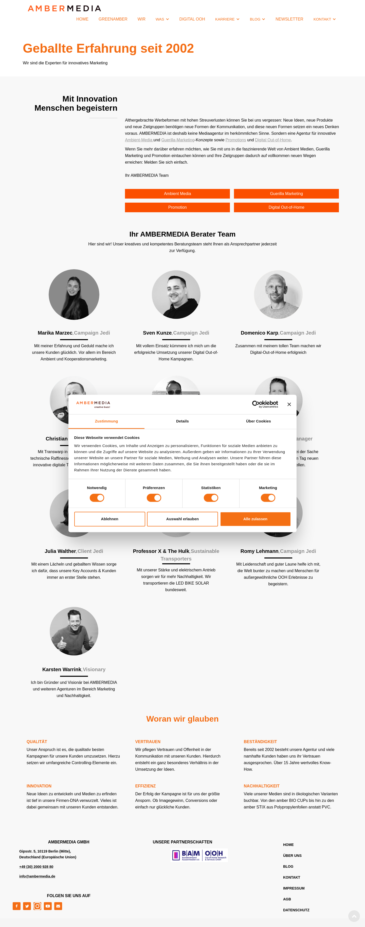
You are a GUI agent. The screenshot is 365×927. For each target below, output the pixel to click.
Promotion (177, 207)
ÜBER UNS (292, 856)
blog (288, 866)
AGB (287, 899)
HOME (82, 19)
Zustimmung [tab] (106, 421)
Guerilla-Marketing (177, 140)
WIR (141, 19)
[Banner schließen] (289, 404)
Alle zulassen (255, 519)
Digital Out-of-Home (273, 140)
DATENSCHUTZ (296, 910)
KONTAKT (291, 877)
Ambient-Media (139, 140)
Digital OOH (192, 19)
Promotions (236, 140)
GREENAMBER (113, 19)
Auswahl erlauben (182, 519)
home (288, 845)
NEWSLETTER (289, 19)
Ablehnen (109, 519)
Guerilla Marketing (286, 193)
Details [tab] (182, 421)
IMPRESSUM (294, 888)
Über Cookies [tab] (258, 421)
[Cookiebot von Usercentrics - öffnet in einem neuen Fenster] (256, 404)
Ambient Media (177, 193)
